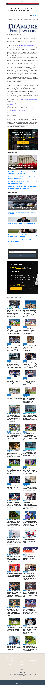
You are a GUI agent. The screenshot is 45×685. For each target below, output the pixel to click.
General (11, 667)
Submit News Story (23, 142)
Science (33, 657)
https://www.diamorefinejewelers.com (26, 45)
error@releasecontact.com (19, 120)
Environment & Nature (11, 663)
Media (22, 667)
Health (22, 661)
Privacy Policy (24, 682)
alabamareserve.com (20, 683)
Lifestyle (22, 664)
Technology (33, 665)
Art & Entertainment (11, 657)
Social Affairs (33, 660)
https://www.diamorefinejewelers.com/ (19, 110)
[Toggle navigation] (7, 3)
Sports (33, 663)
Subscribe (22, 255)
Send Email (12, 104)
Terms (19, 682)
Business (11, 660)
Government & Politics (22, 658)
